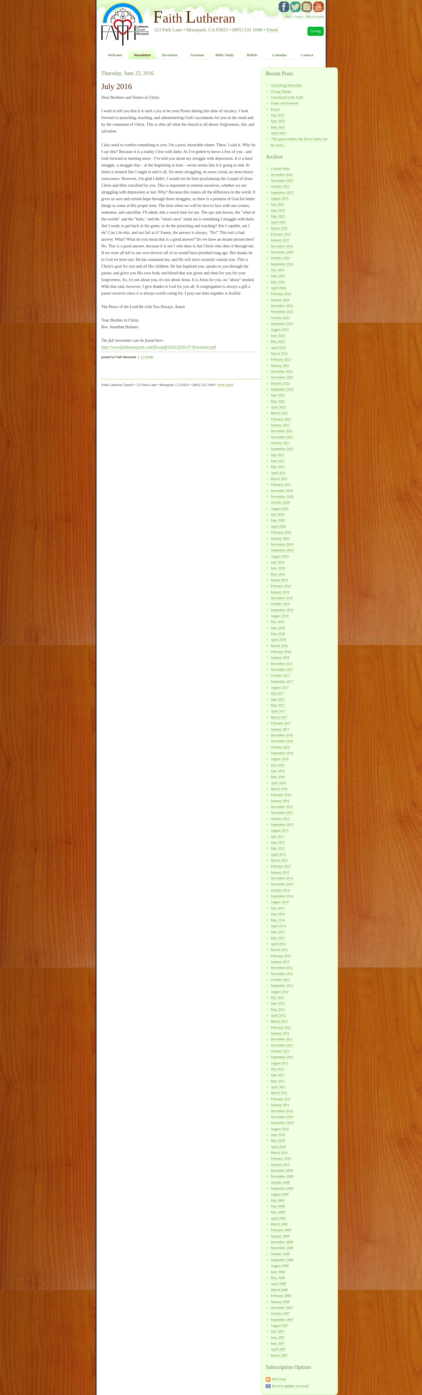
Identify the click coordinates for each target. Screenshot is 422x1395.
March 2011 (279, 1093)
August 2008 (280, 1266)
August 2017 (280, 687)
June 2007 (278, 1337)
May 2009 (278, 1212)
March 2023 (279, 353)
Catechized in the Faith (287, 97)
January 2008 (280, 1302)
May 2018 (278, 634)
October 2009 (280, 1182)
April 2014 (278, 926)
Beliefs (252, 55)
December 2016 (282, 735)
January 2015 (280, 872)
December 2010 (282, 1111)
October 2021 (280, 443)
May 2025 (278, 127)
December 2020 (282, 491)
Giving (315, 31)
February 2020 (281, 532)
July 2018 (278, 622)
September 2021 (282, 449)
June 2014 (278, 914)
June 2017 (278, 699)
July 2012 (278, 997)
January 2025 (280, 240)
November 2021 (282, 437)
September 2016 (282, 753)
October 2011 (280, 1051)
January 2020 (280, 538)
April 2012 (278, 1015)
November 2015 (282, 813)
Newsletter (142, 55)
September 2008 (282, 1260)
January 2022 (280, 425)
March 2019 (279, 580)
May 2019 (278, 574)
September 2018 (282, 610)
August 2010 (280, 1129)
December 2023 (282, 306)
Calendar (279, 55)
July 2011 (277, 1069)
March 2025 (279, 228)
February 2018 (281, 652)
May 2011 (278, 1081)
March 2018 (279, 646)
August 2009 (280, 1194)
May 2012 (278, 1009)
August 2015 (280, 830)
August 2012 (280, 992)
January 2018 (280, 657)
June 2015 (278, 842)
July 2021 (278, 455)
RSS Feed (279, 1379)
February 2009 (281, 1230)
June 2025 (278, 121)
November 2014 (282, 884)
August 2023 (280, 329)
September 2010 (282, 1123)
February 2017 (281, 723)
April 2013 (278, 944)
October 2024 (280, 258)
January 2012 (280, 1033)
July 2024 (278, 270)
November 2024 (282, 252)
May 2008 (278, 1278)
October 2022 (280, 383)
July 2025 (278, 115)
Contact (299, 16)
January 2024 (280, 300)
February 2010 (281, 1158)
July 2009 (278, 1200)
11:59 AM (147, 357)
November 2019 (282, 544)
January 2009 (280, 1236)
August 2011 (280, 1063)
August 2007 (280, 1325)
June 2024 (278, 276)
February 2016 (281, 795)
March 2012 (279, 1021)
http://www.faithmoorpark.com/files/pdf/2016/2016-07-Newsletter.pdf (158, 347)
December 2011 (282, 1039)
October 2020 (280, 502)
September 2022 (282, 389)
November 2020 (282, 497)
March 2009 (279, 1224)
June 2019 (278, 568)
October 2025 (280, 186)
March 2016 (279, 789)
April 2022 (278, 407)
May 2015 (278, 848)
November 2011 (282, 1045)
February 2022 (281, 419)
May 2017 (278, 705)
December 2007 (282, 1308)
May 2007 (278, 1343)
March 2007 (279, 1355)
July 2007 (278, 1331)
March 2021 (279, 479)
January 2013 (280, 962)
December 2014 (282, 878)
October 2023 (280, 318)
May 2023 (278, 341)
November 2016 (282, 741)
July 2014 (278, 908)
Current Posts (280, 168)
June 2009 (278, 1206)
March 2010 (279, 1153)
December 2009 (282, 1170)
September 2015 (282, 825)
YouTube (318, 6)
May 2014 (278, 920)
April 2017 (278, 711)
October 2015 (280, 819)
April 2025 (278, 133)
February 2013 (281, 956)
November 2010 (282, 1117)
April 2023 (278, 348)
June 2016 (278, 771)
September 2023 (282, 324)
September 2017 (282, 681)
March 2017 (279, 717)
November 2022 (282, 377)
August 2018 (280, 616)
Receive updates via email (290, 1386)
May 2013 (278, 938)
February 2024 (281, 294)
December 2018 (282, 598)
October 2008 (280, 1254)
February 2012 (281, 1027)
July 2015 (278, 837)
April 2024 (278, 288)
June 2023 (278, 336)
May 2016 (278, 777)
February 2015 (281, 866)
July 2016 (278, 765)
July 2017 (278, 693)
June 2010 (278, 1135)
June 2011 (278, 1075)
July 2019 (278, 562)
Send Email (225, 385)
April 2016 (278, 783)
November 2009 (282, 1176)
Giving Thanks (281, 91)
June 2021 (278, 461)
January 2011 (280, 1105)
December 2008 (282, 1242)
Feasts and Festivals (285, 103)
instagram (307, 6)
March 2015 (279, 860)
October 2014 (280, 890)
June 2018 (278, 628)
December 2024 (282, 246)
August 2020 (280, 509)
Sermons (197, 55)
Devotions (170, 55)
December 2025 (282, 175)
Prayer (275, 109)
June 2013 (278, 932)
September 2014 (282, 896)
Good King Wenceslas (286, 85)
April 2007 (278, 1349)
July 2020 (278, 514)
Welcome (115, 55)
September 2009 (282, 1188)
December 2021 (282, 431)
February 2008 (281, 1296)
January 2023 (280, 365)
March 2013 (279, 950)
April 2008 (278, 1284)
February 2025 (281, 234)
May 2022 (278, 401)
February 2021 (281, 484)
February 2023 (281, 359)
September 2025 (282, 193)
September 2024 (282, 264)
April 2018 (278, 640)
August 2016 (280, 759)
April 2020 (278, 526)
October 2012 (280, 980)
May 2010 (278, 1141)
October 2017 (280, 675)
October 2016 (280, 747)
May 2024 (278, 282)
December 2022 (282, 371)
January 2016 (280, 801)
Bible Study (224, 55)
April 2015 (278, 854)
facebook (284, 6)
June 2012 (278, 1003)
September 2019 (282, 550)
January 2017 (280, 729)
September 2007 (282, 1320)
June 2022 (278, 395)
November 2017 (282, 669)
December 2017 (282, 664)
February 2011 (281, 1099)
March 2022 (279, 413)
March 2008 (279, 1290)
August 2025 (280, 198)
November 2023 (282, 312)
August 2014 (280, 902)
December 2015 (282, 807)
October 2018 (280, 604)
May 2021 (278, 467)
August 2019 (280, 556)
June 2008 (278, 1272)
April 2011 (278, 1087)
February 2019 (281, 586)
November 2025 (282, 181)
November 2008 (282, 1248)
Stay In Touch (315, 16)
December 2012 (282, 968)
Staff (288, 16)
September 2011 (282, 1057)
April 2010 (278, 1147)
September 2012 (282, 985)
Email (272, 30)
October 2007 (280, 1313)
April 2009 (278, 1218)
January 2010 (280, 1165)
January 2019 (280, 592)
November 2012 (282, 974)
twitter (295, 6)
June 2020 (278, 520)
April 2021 (278, 473)
